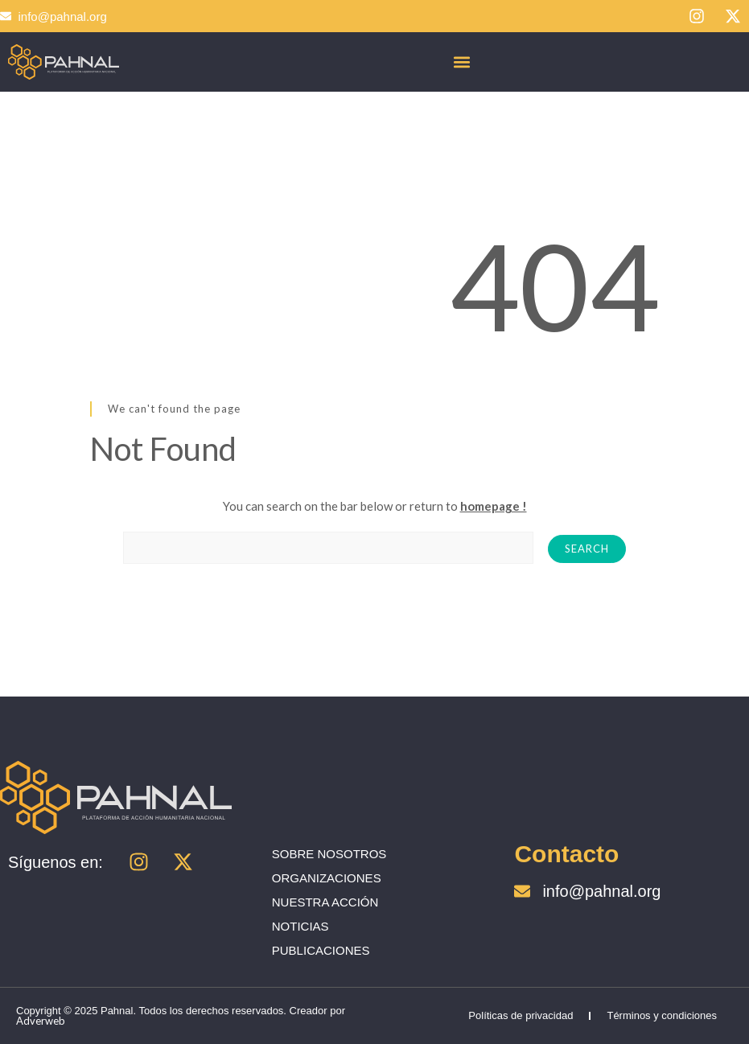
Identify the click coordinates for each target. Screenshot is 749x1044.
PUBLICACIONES (321, 950)
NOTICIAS (300, 926)
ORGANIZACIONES (326, 878)
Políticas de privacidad (520, 1015)
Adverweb (40, 1020)
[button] (462, 61)
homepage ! (493, 506)
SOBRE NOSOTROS (329, 854)
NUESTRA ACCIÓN (325, 902)
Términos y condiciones (662, 1015)
